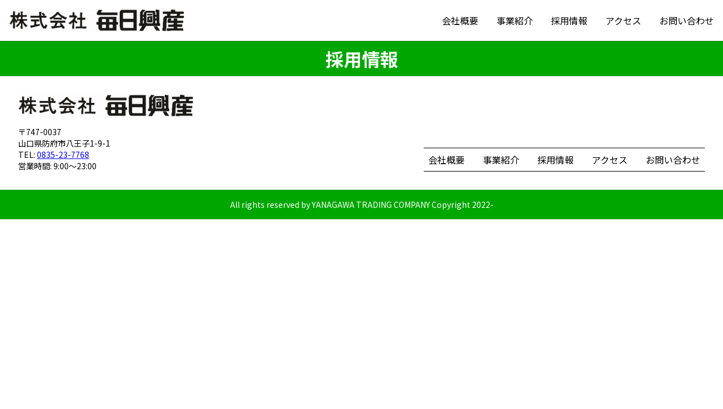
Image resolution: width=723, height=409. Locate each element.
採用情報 (569, 20)
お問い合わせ (686, 20)
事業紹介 (514, 20)
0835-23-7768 (63, 154)
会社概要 (460, 20)
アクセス (623, 20)
